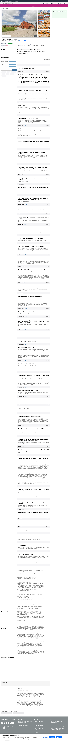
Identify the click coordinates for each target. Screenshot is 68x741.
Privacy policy (37, 722)
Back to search (5, 8)
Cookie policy (37, 724)
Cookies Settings (45, 737)
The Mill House (6, 39)
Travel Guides (64, 3)
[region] (34, 737)
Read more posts (53, 730)
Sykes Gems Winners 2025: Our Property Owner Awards (57, 726)
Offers (55, 3)
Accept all (58, 737)
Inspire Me (36, 732)
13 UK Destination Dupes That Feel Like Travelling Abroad (57, 722)
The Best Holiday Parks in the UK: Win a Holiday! (57, 724)
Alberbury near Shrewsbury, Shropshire (13, 40)
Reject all (52, 737)
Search (14, 69)
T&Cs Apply (34, 6)
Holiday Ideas (59, 3)
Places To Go (51, 3)
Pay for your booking (38, 729)
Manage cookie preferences (39, 725)
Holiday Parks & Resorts (45, 3)
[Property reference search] (12, 3)
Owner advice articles (38, 731)
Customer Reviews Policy (39, 728)
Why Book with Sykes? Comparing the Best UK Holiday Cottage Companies (57, 729)
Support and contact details (39, 721)
